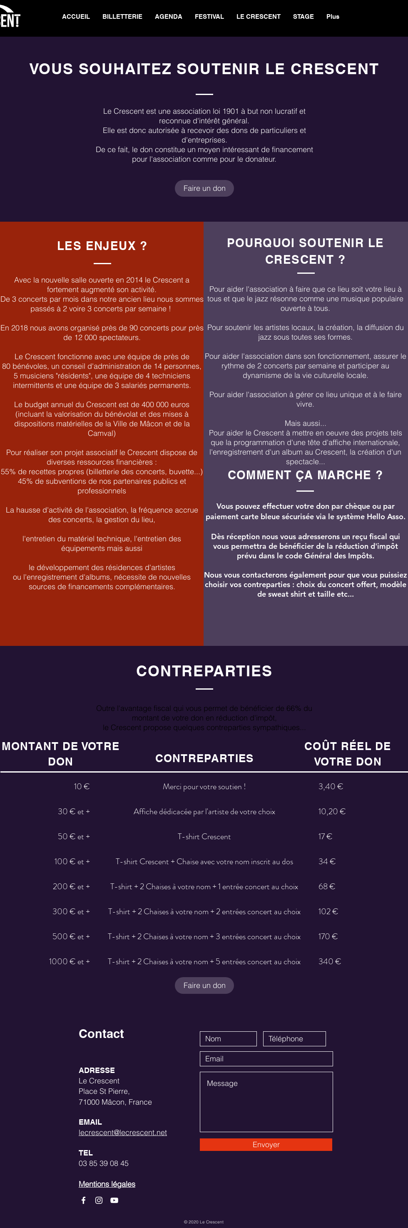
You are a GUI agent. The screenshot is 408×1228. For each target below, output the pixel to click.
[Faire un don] (204, 188)
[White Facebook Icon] (83, 1200)
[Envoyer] (266, 1144)
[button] (258, 16)
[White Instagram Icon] (99, 1200)
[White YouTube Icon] (114, 1200)
